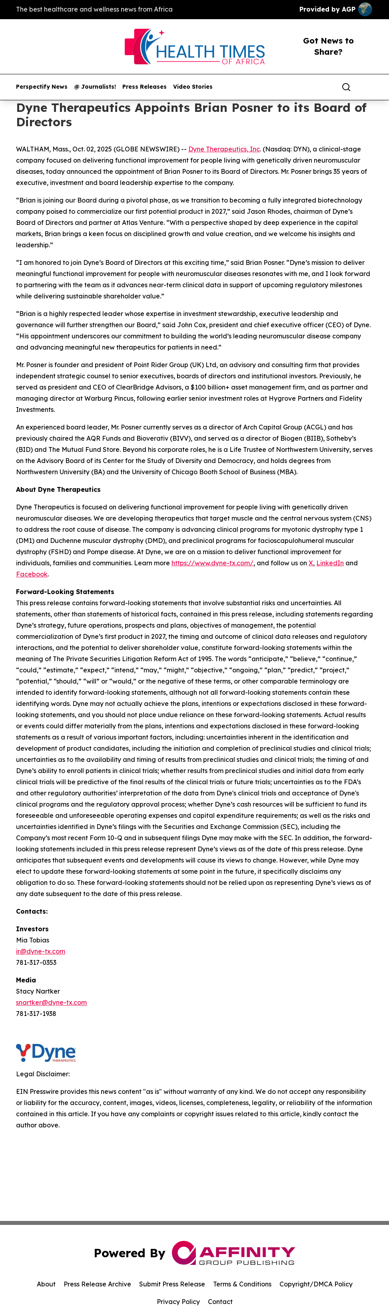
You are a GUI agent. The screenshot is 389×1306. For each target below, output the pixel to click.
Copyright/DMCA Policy (316, 1284)
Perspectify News (42, 86)
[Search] (346, 87)
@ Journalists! (95, 86)
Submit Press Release (172, 1284)
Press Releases (144, 86)
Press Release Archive (97, 1284)
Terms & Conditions (242, 1284)
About (46, 1284)
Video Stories (193, 86)
